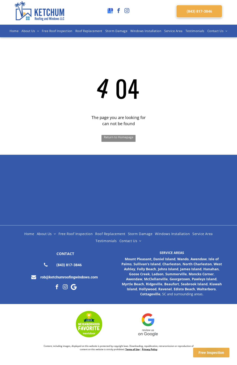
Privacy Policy (149, 349)
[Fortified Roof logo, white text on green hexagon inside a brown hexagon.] (140, 204)
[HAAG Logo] (53, 204)
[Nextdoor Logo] (89, 324)
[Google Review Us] (148, 324)
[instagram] (127, 11)
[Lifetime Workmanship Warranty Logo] (97, 204)
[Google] (73, 287)
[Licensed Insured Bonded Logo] (183, 176)
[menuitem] (14, 31)
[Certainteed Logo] (140, 176)
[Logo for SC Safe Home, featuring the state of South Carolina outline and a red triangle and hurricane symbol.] (183, 204)
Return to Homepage (118, 137)
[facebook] (118, 11)
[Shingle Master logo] (97, 176)
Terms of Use (132, 349)
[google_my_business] (110, 11)
